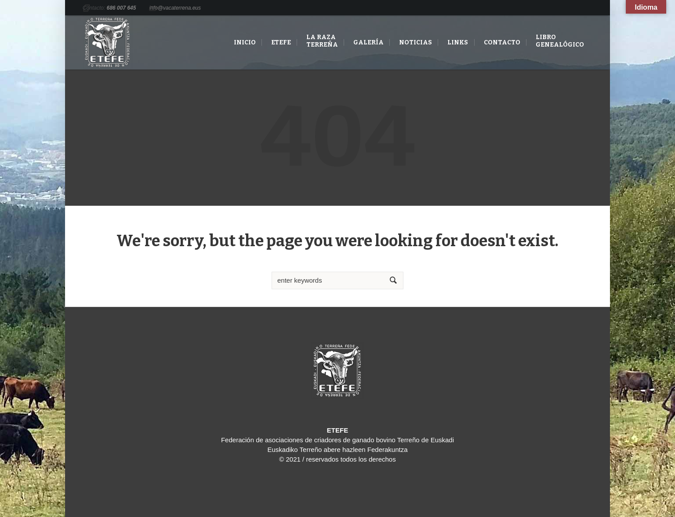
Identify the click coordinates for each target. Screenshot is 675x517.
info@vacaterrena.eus (175, 8)
